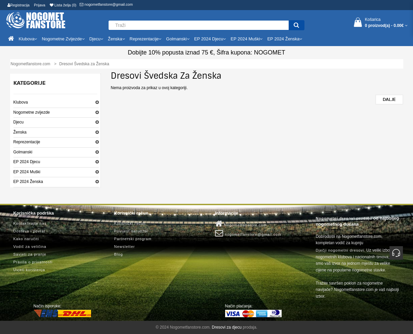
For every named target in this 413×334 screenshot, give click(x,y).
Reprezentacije (26, 142)
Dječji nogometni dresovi (340, 250)
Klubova (20, 102)
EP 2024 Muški (27, 172)
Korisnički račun (130, 223)
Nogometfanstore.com (241, 224)
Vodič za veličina (29, 247)
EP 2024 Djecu (26, 161)
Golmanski (23, 152)
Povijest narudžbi (131, 231)
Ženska (20, 132)
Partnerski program (133, 239)
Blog (118, 254)
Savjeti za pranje (29, 254)
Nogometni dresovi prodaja (344, 218)
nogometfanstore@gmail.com (106, 4)
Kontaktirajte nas (30, 223)
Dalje (389, 99)
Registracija (18, 5)
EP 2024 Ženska (28, 181)
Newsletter (124, 247)
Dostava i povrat (29, 231)
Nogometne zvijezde (31, 112)
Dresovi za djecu (227, 327)
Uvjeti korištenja (29, 270)
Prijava (39, 5)
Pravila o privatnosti (33, 262)
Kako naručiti (26, 239)
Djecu (18, 122)
